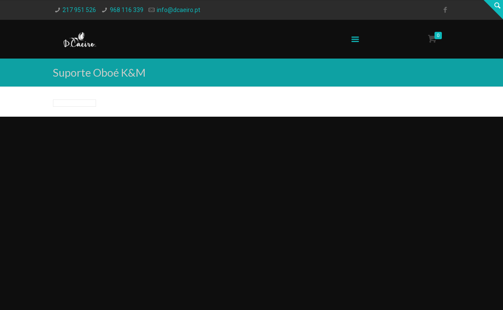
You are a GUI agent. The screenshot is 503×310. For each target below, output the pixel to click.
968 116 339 (126, 9)
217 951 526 (79, 9)
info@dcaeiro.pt (178, 9)
